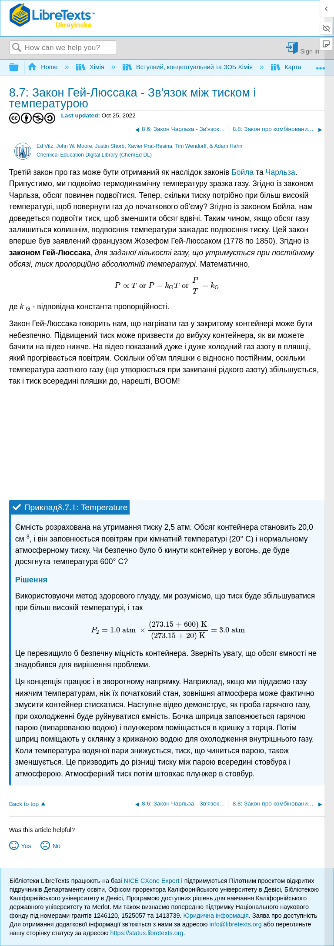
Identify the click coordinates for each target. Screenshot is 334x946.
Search (17, 48)
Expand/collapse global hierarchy (19, 67)
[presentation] (166, 285)
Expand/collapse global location (320, 65)
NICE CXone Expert (152, 880)
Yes (26, 845)
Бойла (242, 172)
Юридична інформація (216, 915)
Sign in (309, 51)
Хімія (91, 67)
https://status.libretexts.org (147, 932)
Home (43, 67)
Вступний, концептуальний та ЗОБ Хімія (188, 67)
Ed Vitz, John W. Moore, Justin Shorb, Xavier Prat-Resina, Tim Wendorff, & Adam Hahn (139, 146)
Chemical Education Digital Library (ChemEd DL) (94, 155)
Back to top (24, 804)
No (56, 845)
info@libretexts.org (235, 924)
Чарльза (280, 172)
